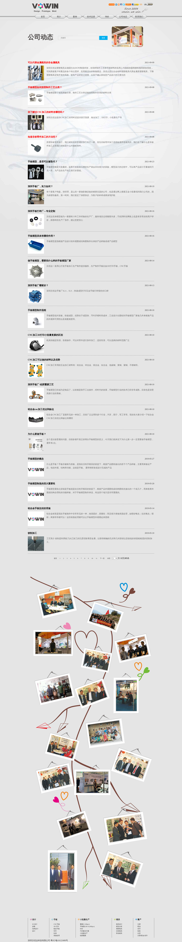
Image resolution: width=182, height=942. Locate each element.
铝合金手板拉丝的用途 (39, 508)
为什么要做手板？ (37, 434)
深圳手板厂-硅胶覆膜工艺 (41, 384)
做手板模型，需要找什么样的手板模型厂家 (49, 260)
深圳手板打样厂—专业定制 (41, 211)
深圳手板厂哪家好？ (38, 285)
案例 (75, 17)
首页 (43, 17)
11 (96, 558)
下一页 (102, 558)
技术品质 (91, 17)
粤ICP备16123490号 (59, 940)
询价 (107, 17)
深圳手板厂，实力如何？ (40, 186)
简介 (59, 17)
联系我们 (139, 17)
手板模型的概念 (36, 459)
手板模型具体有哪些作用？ (41, 236)
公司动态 (123, 17)
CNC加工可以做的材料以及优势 (44, 359)
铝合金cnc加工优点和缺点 (41, 409)
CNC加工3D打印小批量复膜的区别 (45, 335)
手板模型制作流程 (37, 310)
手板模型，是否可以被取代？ (42, 161)
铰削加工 (32, 533)
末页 (108, 558)
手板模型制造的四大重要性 (41, 483)
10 (92, 558)
